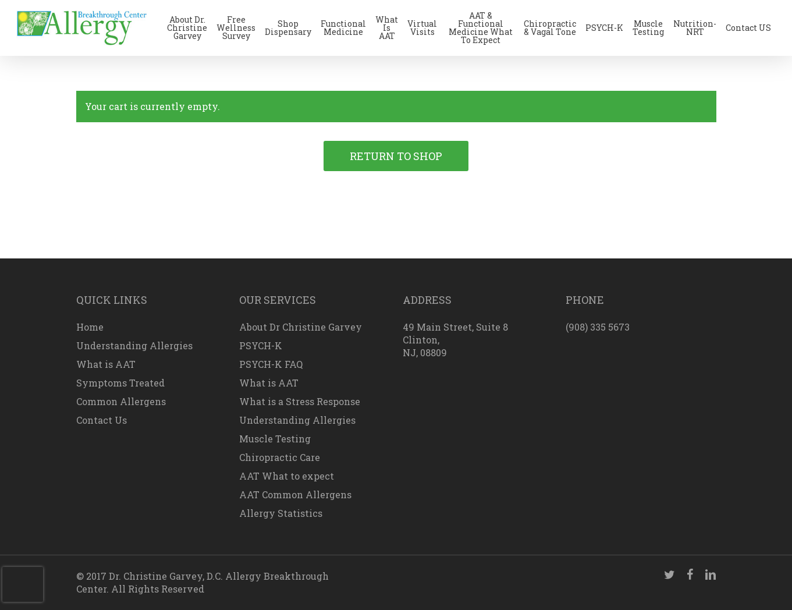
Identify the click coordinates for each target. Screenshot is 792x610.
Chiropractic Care (279, 457)
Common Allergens (121, 401)
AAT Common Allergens (295, 494)
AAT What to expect (286, 476)
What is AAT (106, 364)
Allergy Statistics (280, 513)
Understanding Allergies (134, 345)
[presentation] (22, 584)
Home (90, 327)
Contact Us (101, 420)
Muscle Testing (275, 438)
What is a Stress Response (299, 401)
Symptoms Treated (120, 383)
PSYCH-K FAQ (271, 364)
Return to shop (396, 156)
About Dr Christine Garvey (300, 327)
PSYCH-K (260, 345)
